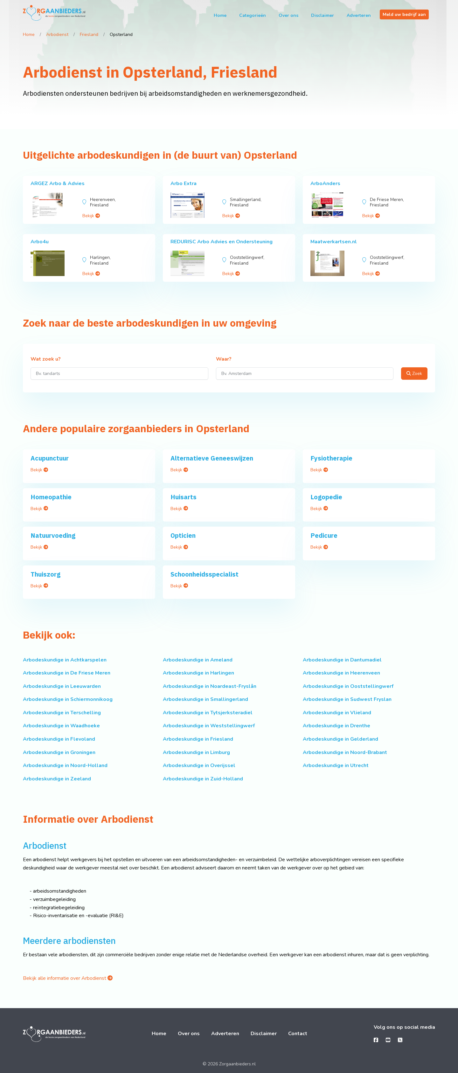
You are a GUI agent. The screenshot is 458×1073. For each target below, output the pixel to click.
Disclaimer (322, 15)
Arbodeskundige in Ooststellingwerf (348, 686)
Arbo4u (40, 241)
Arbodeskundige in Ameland (197, 659)
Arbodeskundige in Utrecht (336, 765)
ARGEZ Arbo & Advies (58, 183)
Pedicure (323, 535)
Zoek (414, 373)
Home (220, 15)
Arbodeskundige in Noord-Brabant (345, 752)
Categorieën (252, 15)
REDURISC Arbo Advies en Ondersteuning (221, 241)
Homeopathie (51, 497)
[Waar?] (305, 373)
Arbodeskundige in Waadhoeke (61, 725)
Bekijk (91, 216)
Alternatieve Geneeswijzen (211, 458)
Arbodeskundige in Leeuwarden (62, 686)
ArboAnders (325, 183)
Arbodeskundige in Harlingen (198, 672)
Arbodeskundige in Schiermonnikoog (68, 699)
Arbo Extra (183, 183)
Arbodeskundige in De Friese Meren (66, 672)
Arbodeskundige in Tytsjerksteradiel (208, 712)
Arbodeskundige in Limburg (196, 752)
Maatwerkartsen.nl (333, 241)
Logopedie (326, 497)
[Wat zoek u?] (119, 373)
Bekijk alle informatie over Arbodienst (68, 978)
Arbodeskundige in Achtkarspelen (65, 659)
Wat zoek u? (46, 359)
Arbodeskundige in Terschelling (62, 712)
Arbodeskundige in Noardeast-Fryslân (209, 686)
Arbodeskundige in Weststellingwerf (209, 725)
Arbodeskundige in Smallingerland (205, 699)
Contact (297, 1033)
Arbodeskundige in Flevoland (59, 739)
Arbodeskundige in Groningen (59, 752)
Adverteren (359, 15)
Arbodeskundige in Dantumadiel (342, 659)
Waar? (224, 359)
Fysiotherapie (331, 458)
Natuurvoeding (53, 535)
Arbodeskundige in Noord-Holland (65, 765)
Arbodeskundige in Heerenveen (341, 672)
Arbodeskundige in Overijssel (199, 765)
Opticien (183, 535)
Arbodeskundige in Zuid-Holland (203, 778)
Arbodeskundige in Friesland (198, 739)
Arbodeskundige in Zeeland (57, 778)
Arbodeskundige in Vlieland (337, 712)
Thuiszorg (45, 574)
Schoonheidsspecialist (204, 574)
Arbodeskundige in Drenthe (336, 725)
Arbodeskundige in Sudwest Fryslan (347, 699)
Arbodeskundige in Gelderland (340, 739)
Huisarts (183, 497)
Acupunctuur (50, 458)
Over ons (288, 15)
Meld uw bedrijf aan (404, 14)
